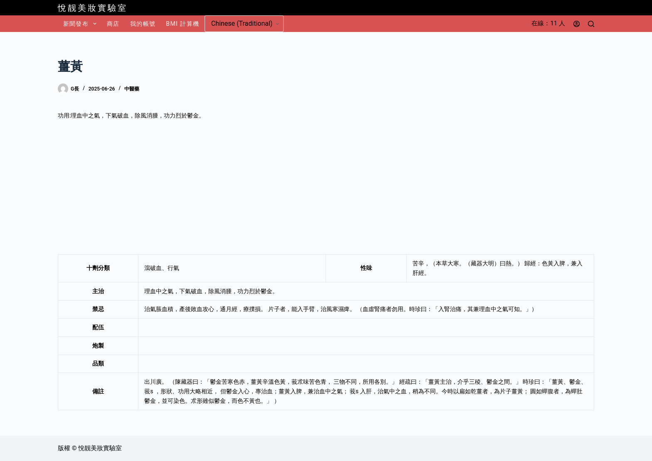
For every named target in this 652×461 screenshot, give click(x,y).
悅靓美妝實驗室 (93, 8)
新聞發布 (81, 24)
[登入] (576, 24)
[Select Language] (244, 23)
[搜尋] (591, 24)
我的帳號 (143, 23)
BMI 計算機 (182, 23)
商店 (113, 23)
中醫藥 (131, 89)
